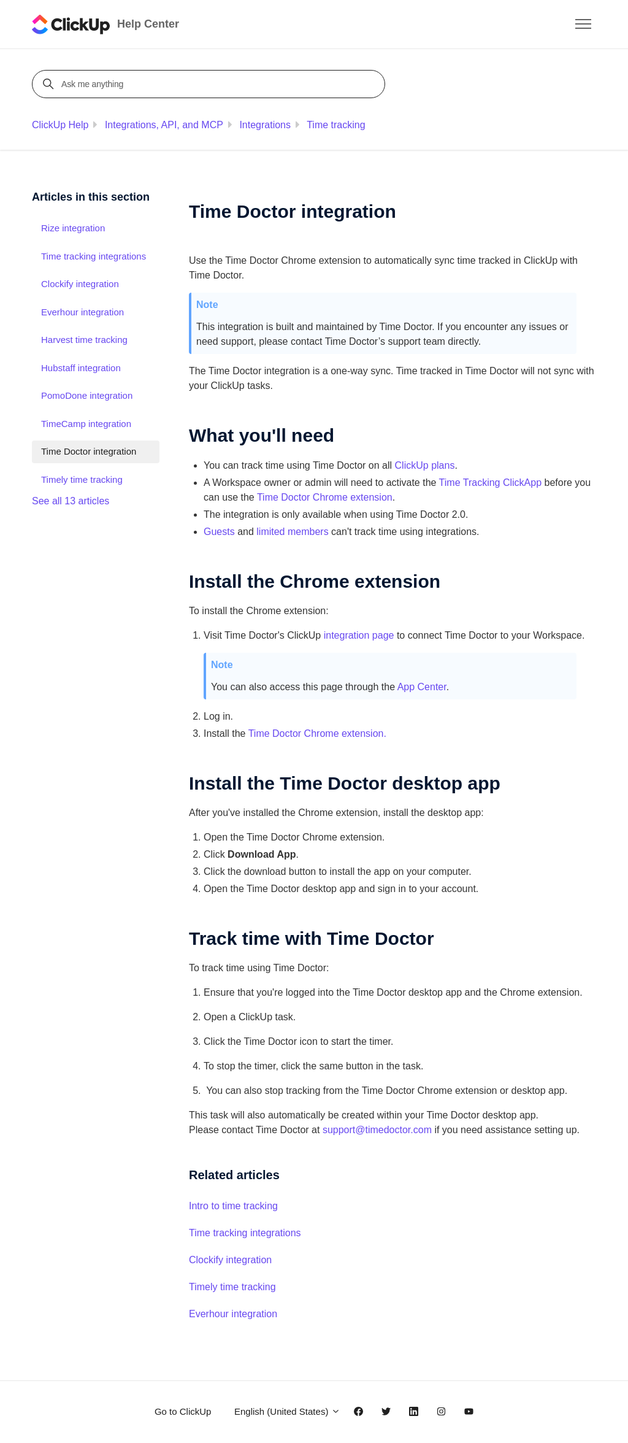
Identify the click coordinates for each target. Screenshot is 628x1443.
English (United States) (287, 1411)
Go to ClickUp (183, 1411)
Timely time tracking (232, 1287)
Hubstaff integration (81, 368)
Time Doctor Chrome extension (324, 497)
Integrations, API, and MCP (164, 125)
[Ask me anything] (210, 84)
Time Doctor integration (88, 451)
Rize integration (73, 228)
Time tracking (336, 125)
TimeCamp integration (86, 423)
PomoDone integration (86, 395)
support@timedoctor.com (379, 1130)
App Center (421, 687)
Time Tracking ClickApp (490, 482)
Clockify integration (230, 1260)
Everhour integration (233, 1314)
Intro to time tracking (233, 1206)
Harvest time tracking (84, 339)
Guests (219, 531)
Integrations (265, 125)
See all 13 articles (70, 501)
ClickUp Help (60, 125)
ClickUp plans (425, 465)
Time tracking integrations (245, 1233)
